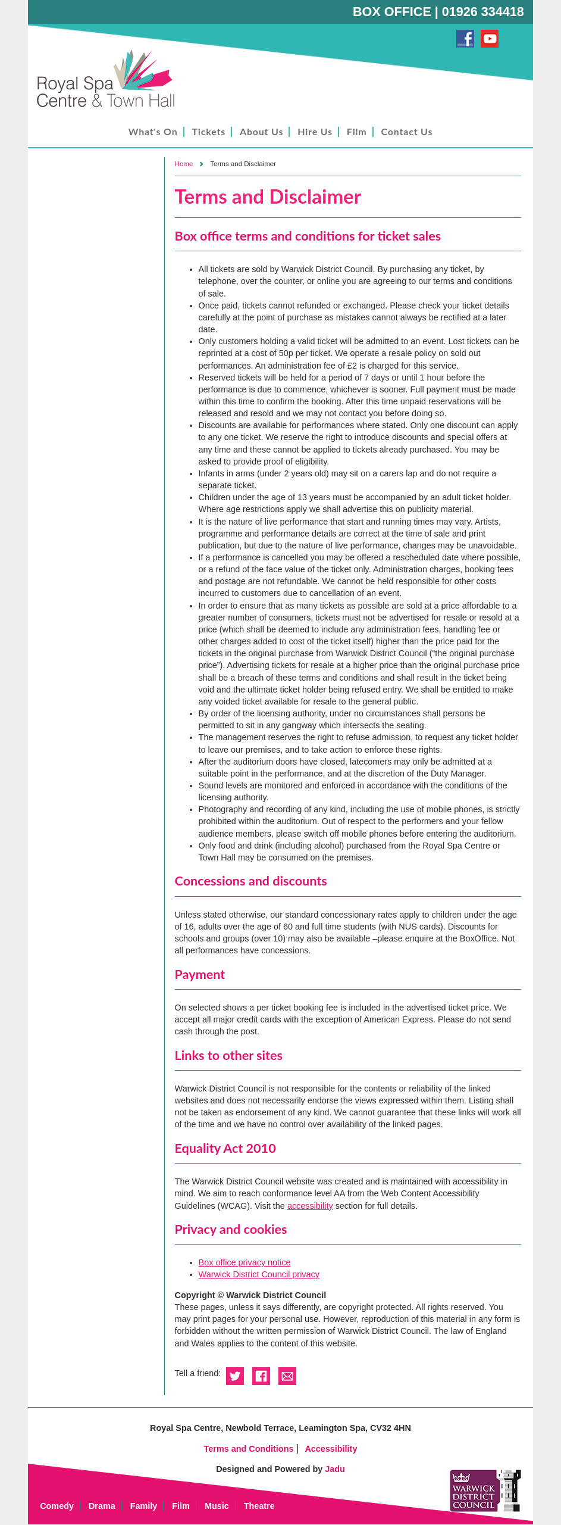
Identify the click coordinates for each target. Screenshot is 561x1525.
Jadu (335, 1469)
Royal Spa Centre (111, 79)
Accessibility (331, 1449)
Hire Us (315, 131)
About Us (261, 131)
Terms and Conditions (249, 1449)
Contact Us (407, 131)
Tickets (209, 131)
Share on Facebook (261, 1376)
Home (184, 163)
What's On (153, 131)
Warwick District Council (485, 1491)
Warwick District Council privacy (259, 1274)
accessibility (310, 1206)
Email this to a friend (287, 1376)
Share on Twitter (235, 1376)
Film (357, 131)
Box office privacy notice (245, 1262)
